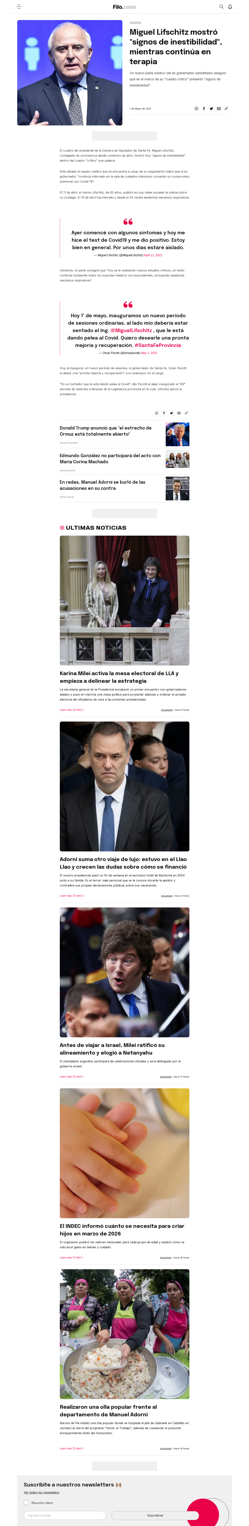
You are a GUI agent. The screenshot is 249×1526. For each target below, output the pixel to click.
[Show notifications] (230, 6)
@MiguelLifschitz (131, 330)
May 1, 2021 (149, 353)
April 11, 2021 (153, 255)
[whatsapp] (197, 109)
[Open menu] (19, 6)
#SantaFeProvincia (158, 345)
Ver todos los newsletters (41, 1492)
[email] (219, 109)
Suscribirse (155, 1515)
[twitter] (211, 109)
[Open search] (221, 6)
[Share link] (226, 109)
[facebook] (204, 109)
